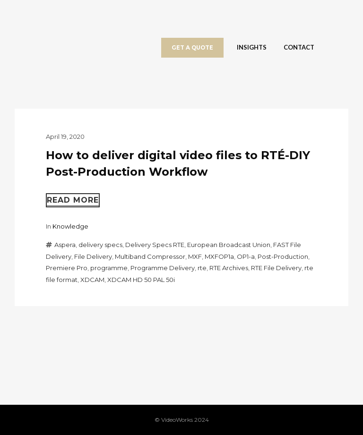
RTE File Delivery (276, 268)
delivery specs (100, 244)
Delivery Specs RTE (154, 244)
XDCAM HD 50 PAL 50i (141, 279)
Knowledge (70, 226)
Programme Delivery (162, 268)
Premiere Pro (66, 268)
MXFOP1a (219, 256)
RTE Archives (228, 268)
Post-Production (283, 256)
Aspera (65, 244)
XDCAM (92, 279)
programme (109, 268)
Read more (73, 200)
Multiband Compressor (150, 256)
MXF (195, 256)
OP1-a (246, 256)
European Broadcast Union (228, 244)
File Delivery (93, 256)
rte (202, 268)
